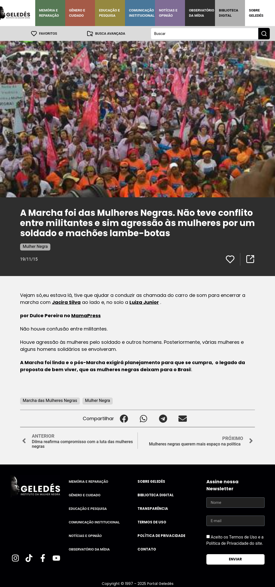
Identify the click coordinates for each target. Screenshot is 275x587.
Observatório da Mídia (201, 12)
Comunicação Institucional (141, 12)
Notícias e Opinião (168, 12)
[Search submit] (264, 33)
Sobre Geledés (256, 12)
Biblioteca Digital (228, 12)
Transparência (153, 508)
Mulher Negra (35, 246)
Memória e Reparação (49, 12)
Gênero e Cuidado (77, 12)
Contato (147, 549)
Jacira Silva (66, 302)
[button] (124, 418)
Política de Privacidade (161, 535)
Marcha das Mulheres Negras (50, 400)
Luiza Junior (144, 302)
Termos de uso (152, 521)
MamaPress (86, 315)
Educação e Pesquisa (109, 12)
